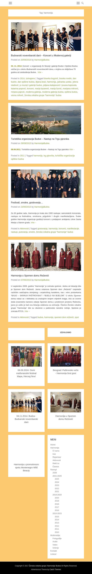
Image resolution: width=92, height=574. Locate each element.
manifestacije (73, 228)
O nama (56, 451)
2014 (22, 78)
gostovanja (43, 228)
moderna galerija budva (52, 92)
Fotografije (57, 538)
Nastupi (53, 470)
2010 (57, 532)
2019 (57, 501)
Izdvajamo (30, 78)
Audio (55, 541)
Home (53, 445)
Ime (54, 454)
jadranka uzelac (64, 82)
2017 (57, 507)
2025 (57, 479)
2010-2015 (57, 513)
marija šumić (56, 88)
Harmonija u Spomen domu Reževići (30, 275)
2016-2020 (57, 495)
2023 (57, 485)
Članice (56, 466)
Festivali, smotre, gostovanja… (27, 202)
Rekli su (56, 463)
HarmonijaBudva (41, 60)
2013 (57, 523)
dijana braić (41, 82)
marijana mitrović (70, 88)
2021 (57, 491)
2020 (57, 498)
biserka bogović (51, 78)
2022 (57, 488)
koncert (30, 88)
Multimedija (55, 535)
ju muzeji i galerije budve (31, 85)
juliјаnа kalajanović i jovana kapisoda (60, 85)
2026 (55, 473)
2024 (57, 482)
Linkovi (53, 554)
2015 (57, 517)
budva (40, 317)
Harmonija (54, 448)
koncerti (62, 228)
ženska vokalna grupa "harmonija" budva (42, 95)
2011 (22, 155)
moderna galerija (33, 92)
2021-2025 (57, 476)
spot (77, 317)
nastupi (14, 232)
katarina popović (18, 88)
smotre (32, 232)
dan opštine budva (26, 82)
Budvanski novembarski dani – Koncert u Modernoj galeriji (41, 55)
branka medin (65, 78)
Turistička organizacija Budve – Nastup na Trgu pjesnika (40, 139)
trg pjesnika (49, 155)
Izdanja (56, 548)
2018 (57, 504)
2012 (57, 526)
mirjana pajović (18, 92)
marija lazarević (42, 88)
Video (55, 545)
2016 (57, 510)
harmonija (51, 82)
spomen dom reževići (64, 317)
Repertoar (57, 457)
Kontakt (53, 551)
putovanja (23, 232)
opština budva (71, 92)
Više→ (40, 72)
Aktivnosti (24, 228)
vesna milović (17, 95)
